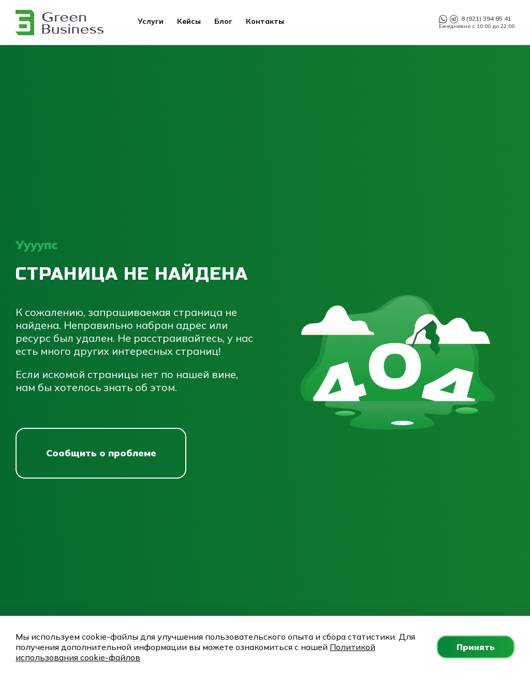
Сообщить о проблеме (101, 453)
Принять (476, 647)
